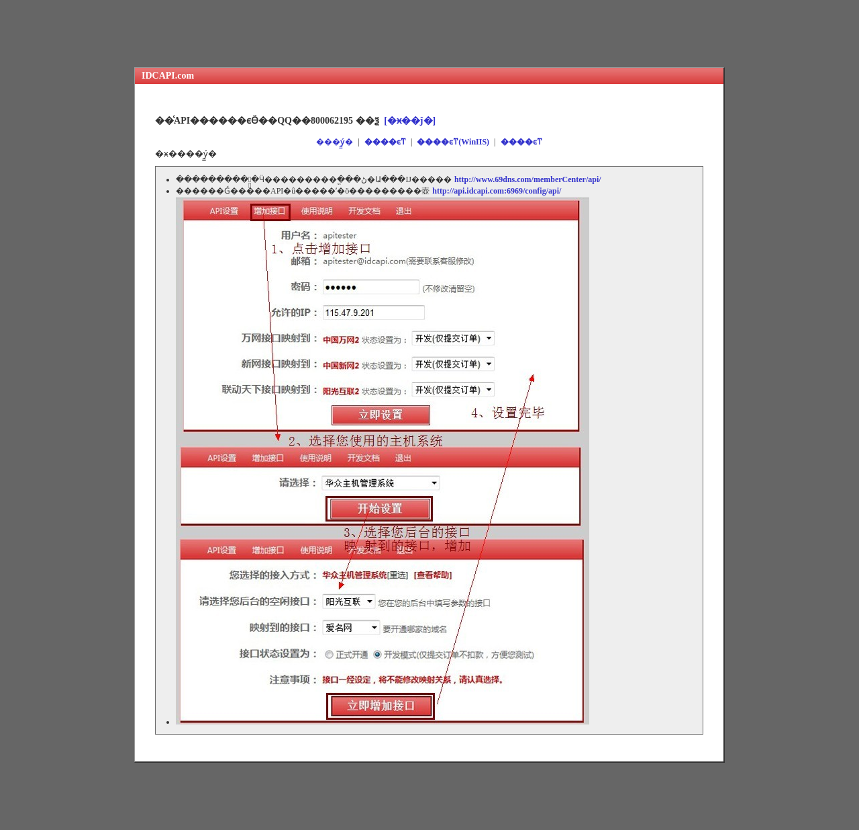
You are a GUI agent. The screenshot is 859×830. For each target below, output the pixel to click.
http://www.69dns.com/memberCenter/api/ (527, 179)
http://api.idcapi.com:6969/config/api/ (496, 191)
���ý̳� (334, 142)
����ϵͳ (385, 142)
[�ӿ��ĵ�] (410, 120)
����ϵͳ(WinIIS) (453, 142)
